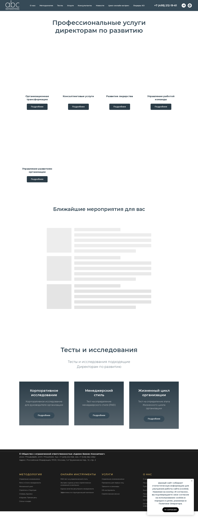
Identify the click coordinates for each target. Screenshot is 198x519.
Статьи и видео (25, 509)
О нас (32, 5)
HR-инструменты (108, 498)
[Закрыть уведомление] (191, 480)
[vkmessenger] (190, 5)
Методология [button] (46, 5)
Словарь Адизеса (25, 502)
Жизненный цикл (26, 494)
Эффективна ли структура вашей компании (77, 500)
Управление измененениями (113, 487)
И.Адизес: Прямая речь (28, 505)
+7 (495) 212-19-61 (165, 5)
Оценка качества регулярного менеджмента (77, 496)
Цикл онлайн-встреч (118, 5)
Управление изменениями (29, 487)
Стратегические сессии (111, 502)
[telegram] (184, 5)
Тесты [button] (60, 5)
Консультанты (85, 5)
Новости (100, 5)
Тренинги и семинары (110, 494)
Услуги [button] (70, 5)
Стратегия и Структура (27, 498)
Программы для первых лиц (113, 490)
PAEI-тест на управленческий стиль (74, 487)
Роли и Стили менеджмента (30, 490)
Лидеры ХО (139, 5)
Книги (145, 498)
